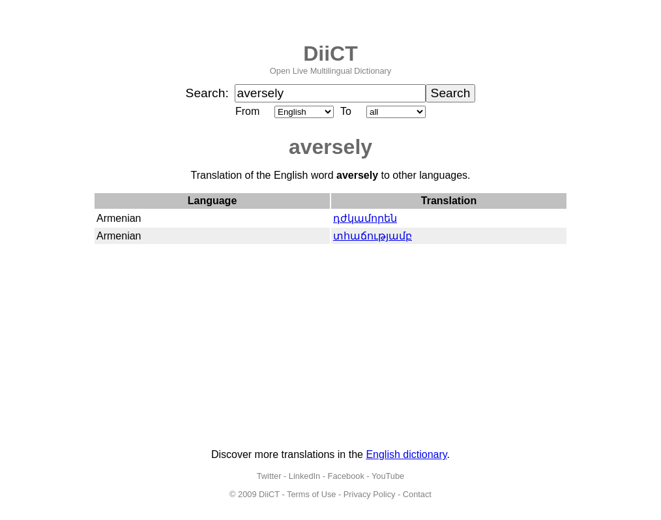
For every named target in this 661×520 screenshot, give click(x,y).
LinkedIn (304, 476)
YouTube (388, 476)
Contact (417, 494)
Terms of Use (311, 494)
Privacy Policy (370, 494)
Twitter (269, 476)
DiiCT (330, 53)
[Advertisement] (330, 347)
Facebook (346, 476)
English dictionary (406, 454)
